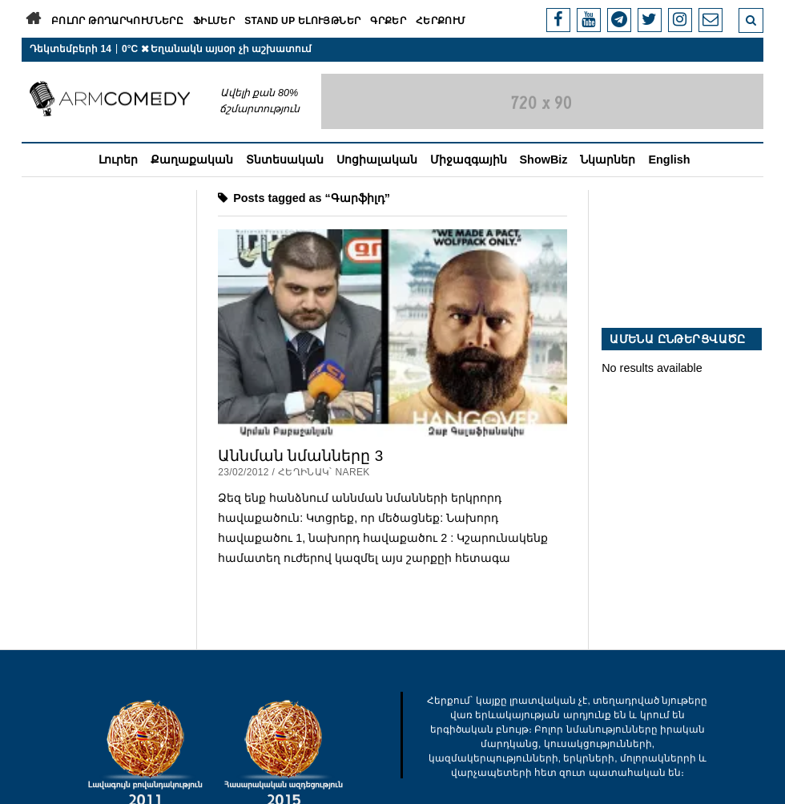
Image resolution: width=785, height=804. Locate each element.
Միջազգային (468, 159)
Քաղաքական (192, 159)
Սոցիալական (376, 159)
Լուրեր (118, 159)
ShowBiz (544, 159)
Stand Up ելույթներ (302, 20)
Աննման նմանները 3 (300, 455)
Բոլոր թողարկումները (117, 20)
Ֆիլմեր (214, 20)
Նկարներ (607, 159)
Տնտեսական (285, 159)
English (669, 159)
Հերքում (441, 20)
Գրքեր (388, 20)
